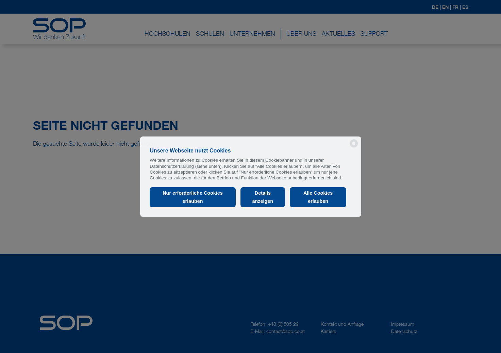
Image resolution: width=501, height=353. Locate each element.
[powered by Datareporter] (353, 147)
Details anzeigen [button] (262, 197)
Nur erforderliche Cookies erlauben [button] (193, 197)
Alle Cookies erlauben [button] (318, 197)
